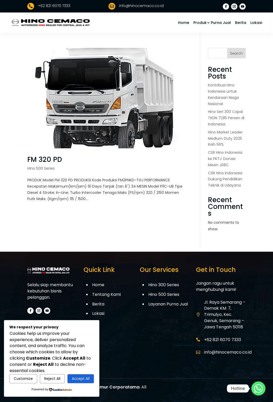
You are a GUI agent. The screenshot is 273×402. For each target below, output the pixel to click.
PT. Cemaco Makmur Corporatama (101, 387)
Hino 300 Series (163, 285)
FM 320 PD (44, 159)
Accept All (81, 378)
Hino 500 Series (41, 168)
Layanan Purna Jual (168, 304)
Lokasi (256, 22)
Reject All (52, 378)
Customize (23, 378)
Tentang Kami (106, 294)
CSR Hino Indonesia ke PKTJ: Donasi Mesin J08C (225, 159)
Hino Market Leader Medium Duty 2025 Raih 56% (225, 138)
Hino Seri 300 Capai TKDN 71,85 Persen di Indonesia (226, 118)
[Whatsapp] (258, 388)
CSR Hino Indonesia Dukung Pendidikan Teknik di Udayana (225, 179)
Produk (200, 22)
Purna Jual (221, 22)
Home (183, 22)
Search (236, 53)
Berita (240, 22)
